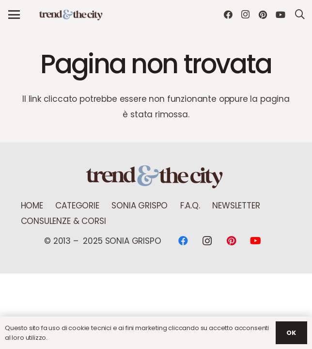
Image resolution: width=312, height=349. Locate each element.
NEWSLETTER (236, 205)
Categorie (77, 205)
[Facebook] (228, 14)
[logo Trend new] (71, 15)
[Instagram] (245, 14)
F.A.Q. (190, 205)
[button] (13, 14)
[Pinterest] (263, 14)
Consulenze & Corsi (63, 221)
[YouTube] (280, 14)
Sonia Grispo (139, 205)
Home (32, 205)
